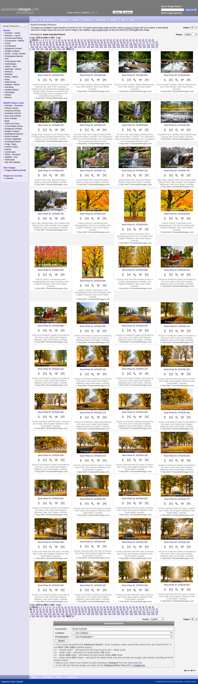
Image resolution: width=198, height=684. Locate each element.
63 (105, 42)
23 (101, 40)
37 (146, 40)
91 (67, 44)
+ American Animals (11, 111)
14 (72, 40)
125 (75, 47)
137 (127, 47)
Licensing (101, 20)
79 (157, 42)
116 (36, 47)
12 (65, 40)
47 (53, 42)
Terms (12, 681)
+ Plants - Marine (10, 77)
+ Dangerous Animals (12, 48)
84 (44, 44)
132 (105, 47)
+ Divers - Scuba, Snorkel (14, 54)
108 (130, 44)
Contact (64, 20)
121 (58, 47)
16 (78, 40)
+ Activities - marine (11, 33)
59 (92, 42)
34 (136, 40)
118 (45, 47)
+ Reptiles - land (10, 157)
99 (92, 44)
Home (35, 20)
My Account (49, 20)
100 (96, 44)
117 (40, 47)
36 (143, 40)
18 (85, 40)
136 (122, 47)
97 (86, 44)
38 (149, 40)
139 (135, 47)
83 (41, 44)
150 (54, 49)
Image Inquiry (73, 12)
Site (132, 20)
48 (56, 42)
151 (59, 49)
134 (114, 47)
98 (89, 44)
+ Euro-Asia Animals (12, 116)
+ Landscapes (9, 152)
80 (31, 44)
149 (50, 49)
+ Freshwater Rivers (12, 142)
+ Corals (7, 43)
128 (88, 47)
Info (123, 20)
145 (33, 49)
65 (111, 42)
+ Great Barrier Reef (12, 61)
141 (144, 47)
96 (83, 44)
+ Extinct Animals (10, 136)
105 (118, 44)
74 (140, 42)
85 (47, 44)
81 (34, 44)
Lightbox (86, 12)
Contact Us (139, 665)
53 (73, 42)
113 (152, 44)
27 (114, 40)
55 (79, 42)
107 (126, 44)
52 (69, 42)
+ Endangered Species (13, 56)
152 (63, 49)
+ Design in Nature (11, 51)
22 (98, 40)
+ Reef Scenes (9, 82)
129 (92, 47)
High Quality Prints (100, 30)
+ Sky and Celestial (11, 162)
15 (75, 40)
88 (57, 44)
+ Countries (8, 178)
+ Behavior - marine (11, 35)
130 (96, 47)
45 (47, 42)
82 (38, 44)
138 (131, 47)
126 (79, 47)
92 (70, 44)
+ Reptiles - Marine (11, 84)
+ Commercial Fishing (12, 38)
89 (60, 44)
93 (73, 44)
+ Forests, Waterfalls (12, 139)
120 (53, 47)
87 (54, 44)
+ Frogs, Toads (9, 144)
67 (118, 42)
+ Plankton (8, 74)
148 (46, 49)
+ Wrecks (7, 97)
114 (156, 44)
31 (127, 40)
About (76, 20)
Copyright (19, 681)
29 (120, 40)
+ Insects (7, 149)
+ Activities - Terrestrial (13, 105)
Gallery (87, 20)
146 (37, 49)
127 (84, 47)
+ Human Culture (10, 147)
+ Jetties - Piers (10, 66)
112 (148, 44)
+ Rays (6, 79)
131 (101, 47)
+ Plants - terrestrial (11, 154)
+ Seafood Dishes (11, 90)
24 (104, 40)
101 (100, 44)
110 (139, 44)
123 (66, 47)
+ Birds (6, 121)
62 (102, 42)
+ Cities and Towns (11, 123)
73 (137, 42)
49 (60, 42)
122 (62, 47)
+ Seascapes (9, 92)
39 (153, 40)
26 (111, 40)
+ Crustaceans (9, 46)
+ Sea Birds (8, 87)
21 (94, 40)
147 (42, 49)
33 (133, 40)
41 (34, 42)
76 (147, 42)
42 (37, 42)
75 (144, 42)
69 (124, 42)
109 (135, 44)
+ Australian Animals (12, 113)
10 (59, 40)
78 (153, 42)
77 (150, 42)
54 (76, 42)
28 (117, 40)
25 (107, 40)
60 (95, 42)
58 (89, 42)
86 (51, 44)
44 (43, 42)
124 (71, 47)
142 (148, 47)
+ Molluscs (8, 72)
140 (140, 47)
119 (49, 47)
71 (131, 42)
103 (109, 44)
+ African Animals (10, 108)
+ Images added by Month (14, 170)
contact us (128, 28)
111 (143, 44)
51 (66, 42)
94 (76, 44)
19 (88, 40)
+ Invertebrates (9, 64)
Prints (114, 20)
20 (91, 40)
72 (134, 42)
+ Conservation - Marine (13, 41)
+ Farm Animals (10, 118)
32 (130, 40)
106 (122, 44)
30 (123, 40)
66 (115, 42)
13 (69, 40)
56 (82, 42)
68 (121, 42)
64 (108, 42)
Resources (5, 681)
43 (40, 42)
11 (62, 40)
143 (152, 47)
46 (50, 42)
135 (118, 47)
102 (105, 44)
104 (113, 44)
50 (63, 42)
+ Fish (6, 59)
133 (109, 47)
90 (63, 44)
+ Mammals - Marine (12, 69)
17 (82, 40)
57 (86, 42)
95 (80, 44)
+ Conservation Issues (13, 126)
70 (128, 42)
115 (32, 47)
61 (98, 42)
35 (140, 40)
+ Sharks (7, 95)
